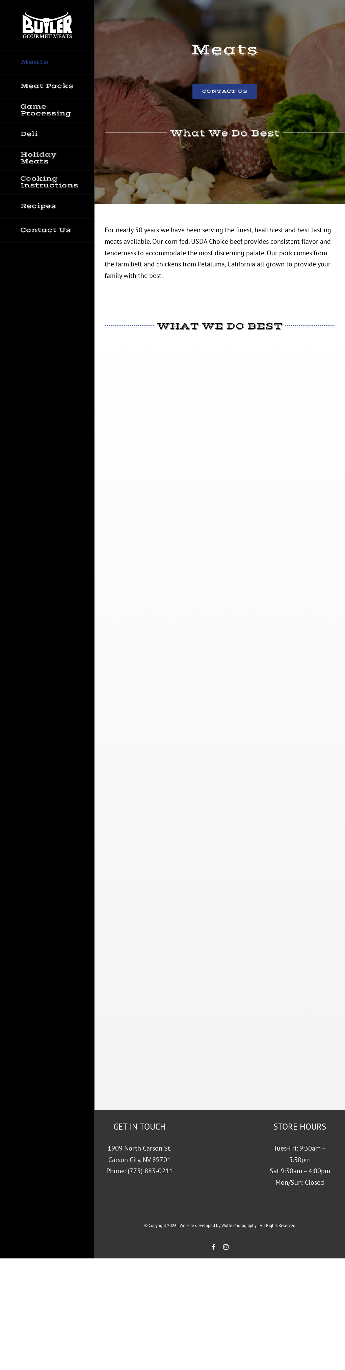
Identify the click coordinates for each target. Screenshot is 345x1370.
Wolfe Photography (239, 1225)
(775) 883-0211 (150, 1170)
